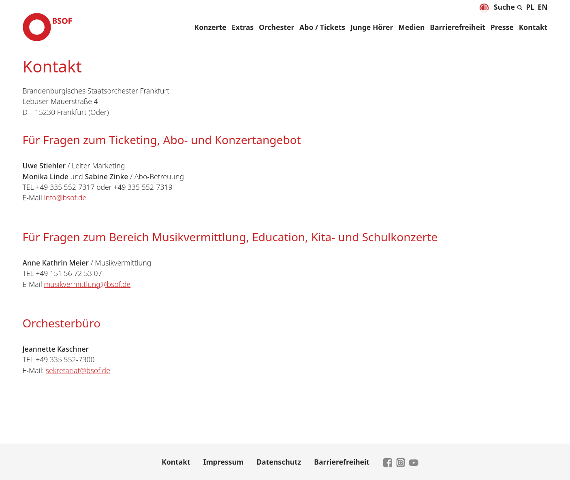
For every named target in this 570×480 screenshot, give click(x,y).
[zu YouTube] (413, 462)
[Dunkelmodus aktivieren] (484, 8)
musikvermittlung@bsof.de (87, 284)
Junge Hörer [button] (371, 27)
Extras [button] (243, 27)
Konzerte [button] (210, 27)
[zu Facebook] (387, 462)
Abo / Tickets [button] (322, 27)
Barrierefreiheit (457, 27)
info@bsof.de (65, 197)
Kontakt (533, 27)
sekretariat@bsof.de (78, 370)
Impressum (223, 462)
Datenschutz (278, 462)
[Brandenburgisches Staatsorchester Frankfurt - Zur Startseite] (47, 27)
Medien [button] (411, 27)
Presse (502, 27)
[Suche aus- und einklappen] (508, 6)
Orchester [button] (276, 27)
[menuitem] (530, 7)
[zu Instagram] (400, 462)
